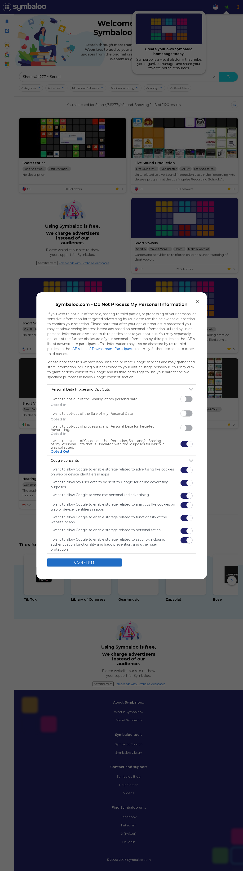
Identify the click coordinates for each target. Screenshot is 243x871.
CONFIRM (84, 562)
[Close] (197, 301)
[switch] (186, 399)
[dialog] (121, 435)
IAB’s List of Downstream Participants (102, 349)
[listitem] (121, 389)
